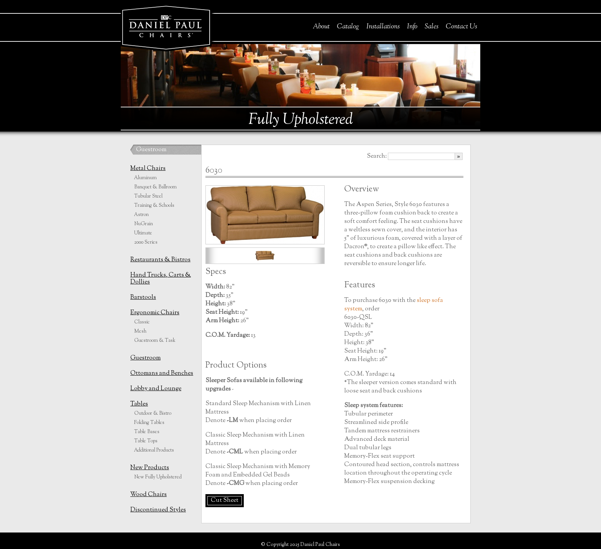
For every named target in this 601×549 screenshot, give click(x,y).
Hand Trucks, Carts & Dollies (160, 279)
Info (412, 27)
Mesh (140, 331)
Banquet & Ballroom (155, 187)
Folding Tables (149, 422)
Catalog (348, 27)
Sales (431, 27)
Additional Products (154, 450)
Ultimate (143, 233)
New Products (149, 467)
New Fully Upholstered (158, 477)
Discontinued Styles (158, 510)
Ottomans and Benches (161, 373)
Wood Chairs (148, 494)
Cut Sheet (224, 500)
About (321, 27)
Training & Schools (154, 205)
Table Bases (146, 432)
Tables (139, 404)
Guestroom (151, 149)
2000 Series (146, 242)
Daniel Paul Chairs (165, 26)
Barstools (143, 297)
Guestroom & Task (155, 340)
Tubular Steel (148, 196)
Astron (141, 214)
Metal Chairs (148, 168)
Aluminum (145, 178)
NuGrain (143, 224)
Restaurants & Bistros (160, 260)
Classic (141, 322)
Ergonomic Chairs (154, 312)
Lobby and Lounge (155, 388)
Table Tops (146, 441)
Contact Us (461, 27)
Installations (383, 27)
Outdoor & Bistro (152, 413)
